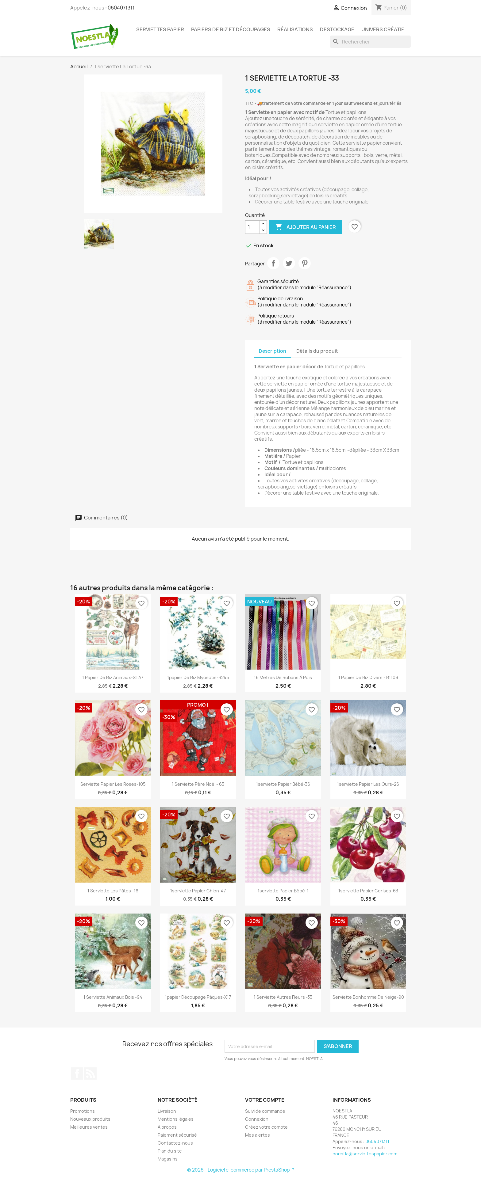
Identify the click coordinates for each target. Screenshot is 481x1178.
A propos (167, 1127)
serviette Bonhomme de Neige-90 (368, 997)
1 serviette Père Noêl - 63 (198, 784)
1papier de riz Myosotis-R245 (198, 677)
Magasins (168, 1159)
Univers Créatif (382, 29)
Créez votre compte (266, 1127)
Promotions (82, 1111)
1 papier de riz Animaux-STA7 (112, 677)
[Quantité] (252, 227)
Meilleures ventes (89, 1127)
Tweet (289, 263)
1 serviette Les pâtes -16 (112, 891)
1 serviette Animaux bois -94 (112, 997)
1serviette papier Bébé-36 (283, 784)
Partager (273, 263)
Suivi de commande (265, 1111)
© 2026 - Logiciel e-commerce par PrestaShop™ (240, 1170)
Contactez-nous (175, 1143)
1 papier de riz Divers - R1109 (368, 677)
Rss (90, 1073)
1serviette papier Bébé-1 (283, 891)
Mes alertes (257, 1135)
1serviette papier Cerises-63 (368, 891)
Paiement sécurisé (177, 1135)
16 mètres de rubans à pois (283, 677)
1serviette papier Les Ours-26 (368, 784)
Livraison (167, 1111)
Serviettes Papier (160, 29)
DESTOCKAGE (337, 29)
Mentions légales (176, 1119)
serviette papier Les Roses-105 (112, 784)
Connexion (256, 1119)
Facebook (77, 1073)
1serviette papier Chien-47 (198, 891)
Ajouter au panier (305, 227)
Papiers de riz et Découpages (230, 29)
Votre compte (264, 1099)
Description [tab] (272, 351)
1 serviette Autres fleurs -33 (283, 997)
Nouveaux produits (90, 1119)
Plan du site (170, 1151)
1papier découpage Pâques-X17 (198, 997)
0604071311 (121, 7)
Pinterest (304, 263)
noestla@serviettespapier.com (365, 1154)
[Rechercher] (370, 42)
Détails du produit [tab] (317, 351)
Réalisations (295, 29)
